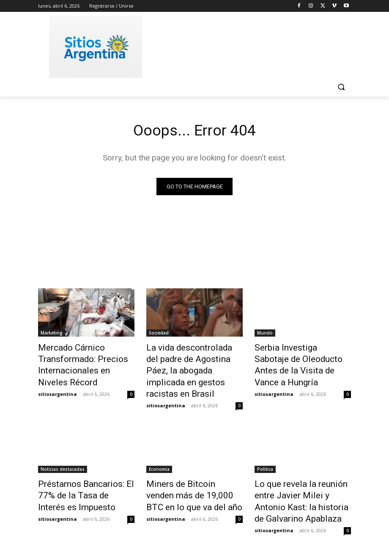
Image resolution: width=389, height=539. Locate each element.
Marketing (52, 334)
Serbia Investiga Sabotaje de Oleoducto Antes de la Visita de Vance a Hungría (300, 357)
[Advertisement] (252, 45)
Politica (265, 450)
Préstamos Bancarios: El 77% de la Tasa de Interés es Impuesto (84, 473)
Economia (159, 450)
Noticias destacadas (63, 450)
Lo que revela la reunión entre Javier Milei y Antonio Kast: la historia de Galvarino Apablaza (303, 473)
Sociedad (159, 334)
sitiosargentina (57, 386)
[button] (341, 87)
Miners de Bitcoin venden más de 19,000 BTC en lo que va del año (193, 473)
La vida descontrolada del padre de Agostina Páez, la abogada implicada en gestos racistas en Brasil (193, 362)
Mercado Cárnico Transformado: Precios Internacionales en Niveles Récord (79, 362)
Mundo (265, 334)
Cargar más (194, 512)
